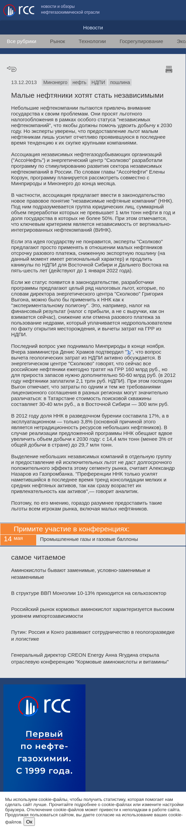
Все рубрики (21, 41)
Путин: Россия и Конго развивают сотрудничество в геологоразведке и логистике (93, 635)
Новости (93, 27)
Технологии (92, 41)
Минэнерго (55, 82)
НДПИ (98, 82)
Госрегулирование (141, 41)
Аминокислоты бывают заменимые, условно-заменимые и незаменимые (80, 573)
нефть (79, 82)
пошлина (120, 82)
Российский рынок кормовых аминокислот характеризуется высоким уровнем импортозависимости (92, 612)
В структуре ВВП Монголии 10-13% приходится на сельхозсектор (89, 593)
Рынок (57, 41)
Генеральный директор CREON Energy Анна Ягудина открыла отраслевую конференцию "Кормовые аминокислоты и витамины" (90, 658)
